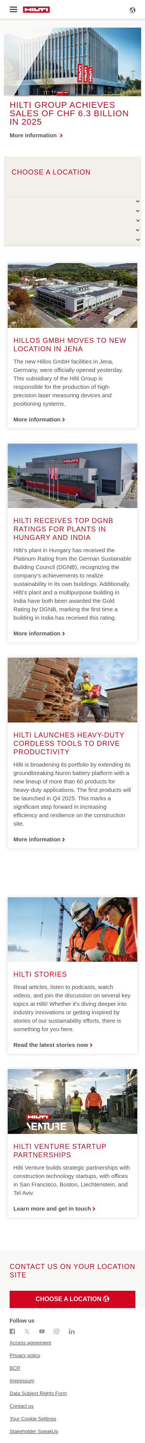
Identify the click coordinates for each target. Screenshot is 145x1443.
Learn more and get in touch (52, 1208)
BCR (15, 1368)
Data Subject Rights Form (38, 1393)
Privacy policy (25, 1355)
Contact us (21, 1406)
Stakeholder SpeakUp (34, 1431)
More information (34, 135)
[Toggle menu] (13, 9)
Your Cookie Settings (33, 1419)
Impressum (22, 1381)
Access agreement (30, 1343)
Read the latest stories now (50, 1045)
